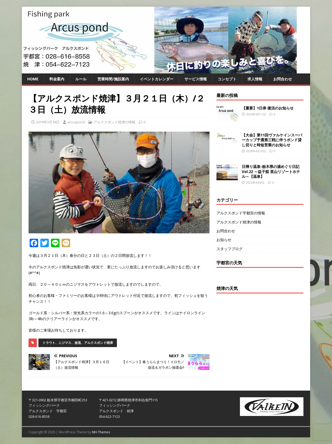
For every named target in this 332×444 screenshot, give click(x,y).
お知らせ (223, 239)
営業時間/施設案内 (113, 78)
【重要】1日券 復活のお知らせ (268, 108)
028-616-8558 (39, 416)
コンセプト (227, 78)
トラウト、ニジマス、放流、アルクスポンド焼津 (77, 342)
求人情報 (254, 78)
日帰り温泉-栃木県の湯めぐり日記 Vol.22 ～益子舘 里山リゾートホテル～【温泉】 (271, 171)
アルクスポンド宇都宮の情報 (240, 212)
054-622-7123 (109, 416)
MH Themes (101, 432)
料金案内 (56, 78)
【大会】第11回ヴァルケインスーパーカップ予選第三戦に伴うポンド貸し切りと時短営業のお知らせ (272, 139)
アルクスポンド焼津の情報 (114, 122)
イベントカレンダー (156, 78)
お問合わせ (282, 78)
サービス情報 (195, 78)
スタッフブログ (229, 248)
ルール (80, 78)
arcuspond (76, 122)
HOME (32, 78)
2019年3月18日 (48, 122)
